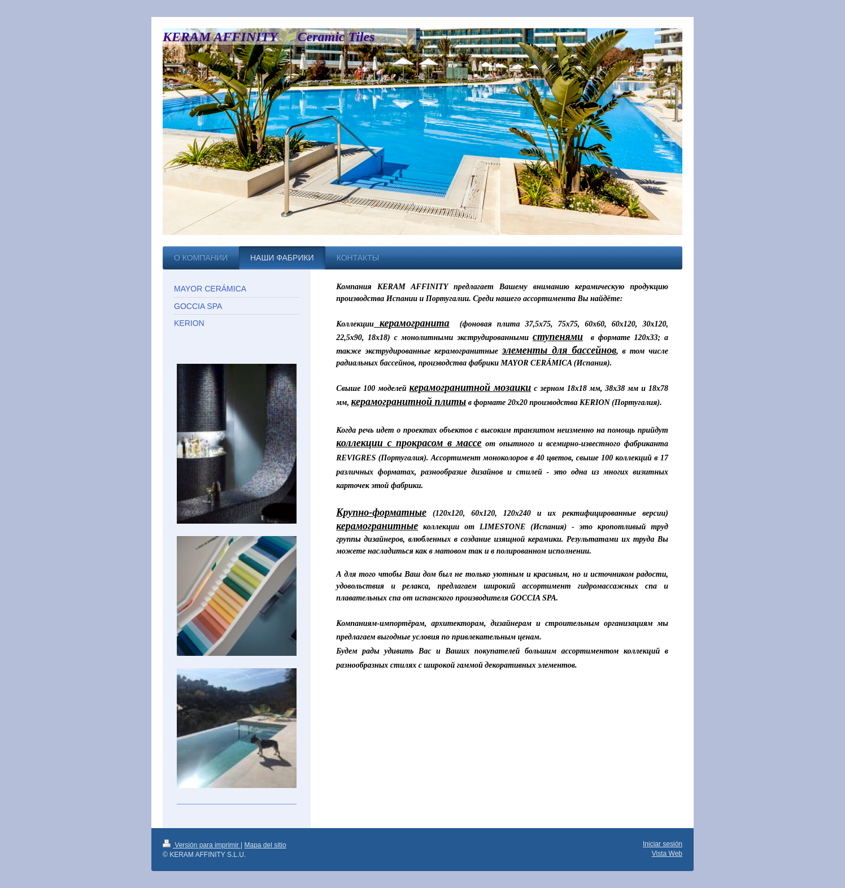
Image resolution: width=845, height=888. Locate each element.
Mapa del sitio (265, 845)
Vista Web (667, 853)
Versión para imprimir (202, 845)
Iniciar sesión (662, 844)
